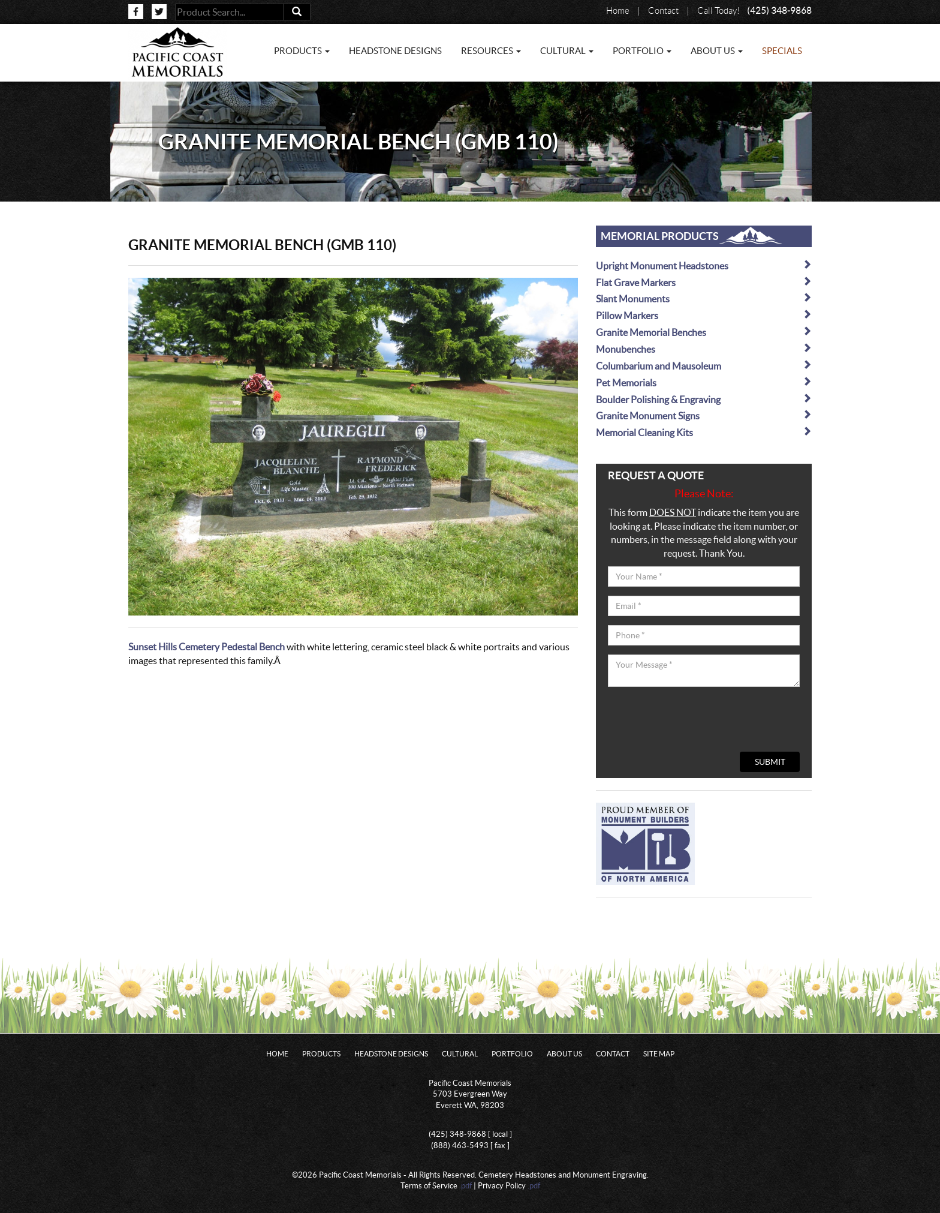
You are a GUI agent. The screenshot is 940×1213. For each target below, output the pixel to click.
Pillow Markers (704, 315)
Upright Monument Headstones (704, 265)
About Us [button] (717, 51)
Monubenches (704, 349)
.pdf (465, 1185)
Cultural (460, 1054)
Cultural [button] (566, 51)
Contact (663, 11)
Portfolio (512, 1054)
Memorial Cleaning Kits (704, 432)
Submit (770, 762)
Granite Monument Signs (704, 415)
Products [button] (302, 51)
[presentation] (699, 719)
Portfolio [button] (642, 51)
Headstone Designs (395, 51)
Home (617, 11)
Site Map (658, 1054)
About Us (564, 1054)
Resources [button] (491, 51)
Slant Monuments (704, 298)
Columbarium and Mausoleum (704, 365)
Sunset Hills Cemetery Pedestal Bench (206, 646)
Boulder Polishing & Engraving (704, 399)
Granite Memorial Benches (704, 332)
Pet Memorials (704, 382)
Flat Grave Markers (704, 282)
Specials (782, 51)
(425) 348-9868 (779, 11)
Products (321, 1054)
